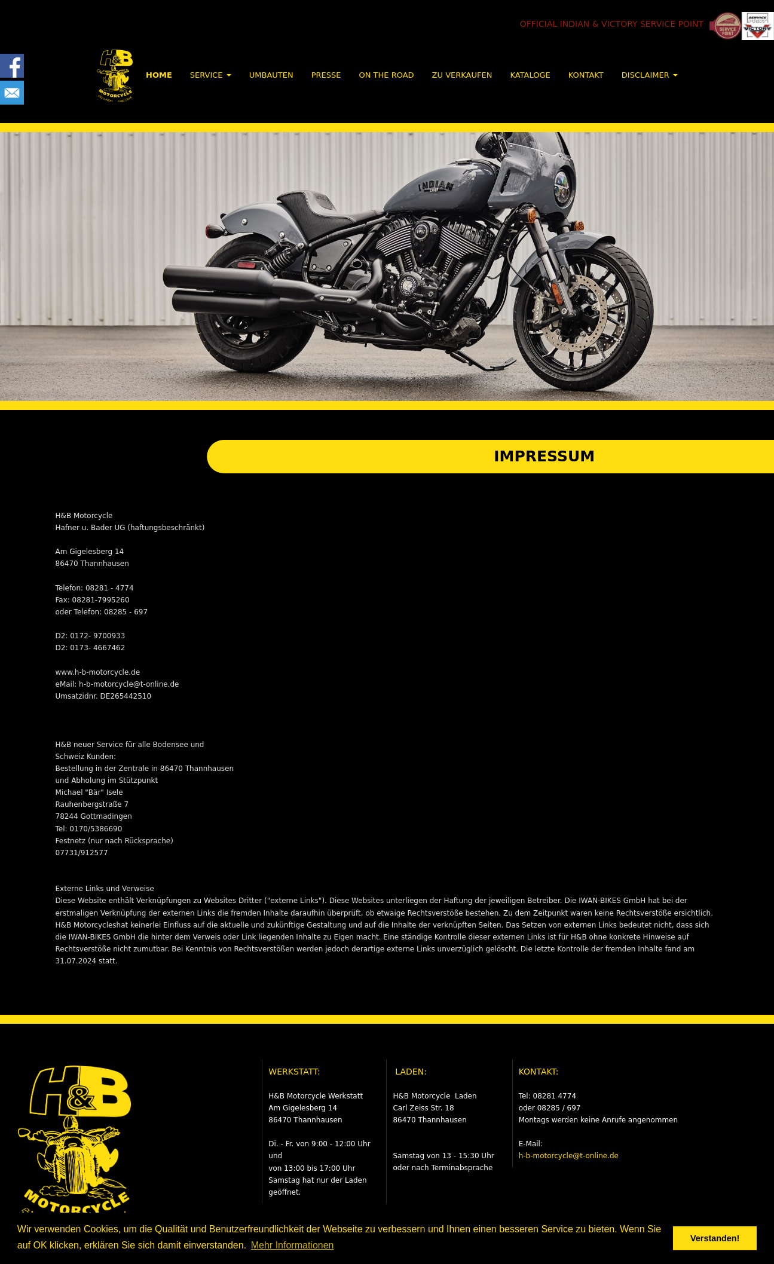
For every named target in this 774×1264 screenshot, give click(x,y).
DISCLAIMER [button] (650, 75)
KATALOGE (530, 75)
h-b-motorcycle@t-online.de (569, 1156)
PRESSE (326, 75)
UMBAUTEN (271, 75)
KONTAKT (586, 75)
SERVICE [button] (210, 75)
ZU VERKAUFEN (462, 75)
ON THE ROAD (386, 75)
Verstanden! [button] (714, 1238)
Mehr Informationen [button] (292, 1245)
